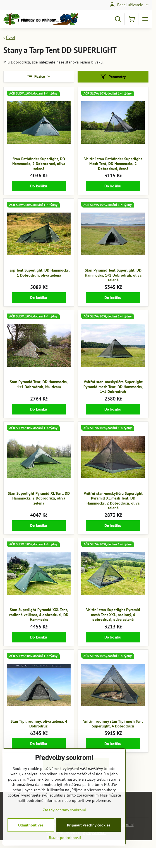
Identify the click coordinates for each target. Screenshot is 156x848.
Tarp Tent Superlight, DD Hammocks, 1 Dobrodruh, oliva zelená (39, 273)
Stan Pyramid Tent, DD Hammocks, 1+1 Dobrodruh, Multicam (39, 384)
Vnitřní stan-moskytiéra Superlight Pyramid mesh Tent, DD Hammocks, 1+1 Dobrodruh (113, 386)
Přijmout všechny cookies (88, 832)
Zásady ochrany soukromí (64, 817)
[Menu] (145, 19)
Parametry (113, 76)
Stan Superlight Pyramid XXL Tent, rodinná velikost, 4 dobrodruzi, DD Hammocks (38, 614)
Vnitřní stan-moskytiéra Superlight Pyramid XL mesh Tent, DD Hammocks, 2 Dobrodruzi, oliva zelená (113, 501)
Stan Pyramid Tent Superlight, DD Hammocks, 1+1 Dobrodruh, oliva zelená (113, 275)
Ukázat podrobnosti (64, 845)
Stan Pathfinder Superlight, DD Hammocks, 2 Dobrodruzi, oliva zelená (38, 163)
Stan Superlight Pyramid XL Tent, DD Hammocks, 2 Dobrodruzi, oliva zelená (39, 498)
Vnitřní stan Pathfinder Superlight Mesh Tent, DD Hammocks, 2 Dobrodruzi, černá (113, 163)
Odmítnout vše (30, 832)
